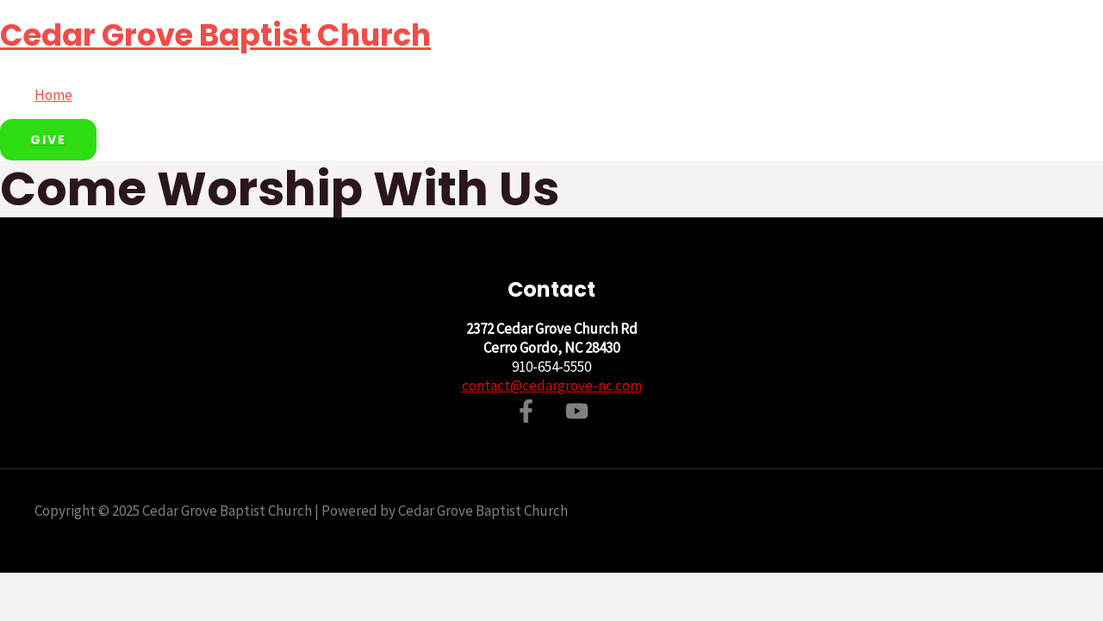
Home (53, 94)
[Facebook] (526, 417)
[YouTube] (577, 417)
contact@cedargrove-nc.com (552, 385)
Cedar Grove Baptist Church (215, 35)
